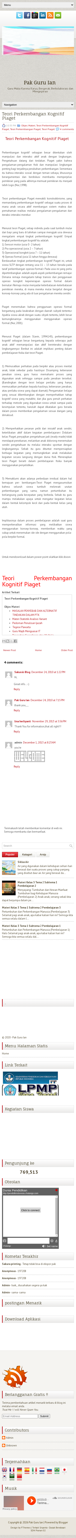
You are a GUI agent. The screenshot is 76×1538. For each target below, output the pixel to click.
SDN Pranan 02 (38, 1530)
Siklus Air (23, 862)
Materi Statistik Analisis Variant (29, 619)
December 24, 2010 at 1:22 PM (48, 672)
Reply (17, 689)
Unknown (11, 1445)
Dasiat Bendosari (57, 1527)
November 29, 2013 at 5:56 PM (49, 721)
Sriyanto (43, 1527)
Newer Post (9, 650)
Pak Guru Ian (40, 83)
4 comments (67, 129)
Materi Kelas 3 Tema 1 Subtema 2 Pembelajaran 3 (31, 907)
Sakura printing (11, 1264)
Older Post (67, 650)
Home (38, 650)
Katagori (27, 854)
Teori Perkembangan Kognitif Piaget (33, 116)
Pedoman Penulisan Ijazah (27, 623)
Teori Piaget (48, 129)
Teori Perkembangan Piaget (25, 129)
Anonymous (9, 1271)
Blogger (63, 1522)
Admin (6, 1285)
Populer (10, 854)
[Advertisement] (32, 969)
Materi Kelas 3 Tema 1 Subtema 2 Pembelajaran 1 (31, 926)
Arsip (43, 854)
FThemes (25, 1527)
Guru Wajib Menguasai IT (26, 631)
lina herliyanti (22, 721)
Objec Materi (28, 125)
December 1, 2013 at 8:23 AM (39, 742)
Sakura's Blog (22, 672)
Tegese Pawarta (21, 627)
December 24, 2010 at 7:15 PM (47, 700)
